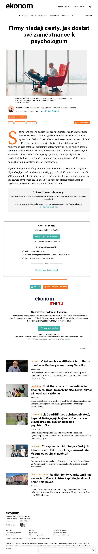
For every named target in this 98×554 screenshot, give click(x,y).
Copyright (9, 516)
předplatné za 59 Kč (48, 207)
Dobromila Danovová (31, 538)
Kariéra (31, 530)
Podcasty (65, 15)
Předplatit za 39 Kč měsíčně (46, 237)
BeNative (88, 16)
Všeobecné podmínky (36, 535)
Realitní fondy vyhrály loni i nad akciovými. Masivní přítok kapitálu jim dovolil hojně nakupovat (61, 478)
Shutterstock (25, 102)
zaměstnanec (20, 123)
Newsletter (33, 532)
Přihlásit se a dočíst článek (46, 270)
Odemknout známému (57, 287)
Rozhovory (42, 15)
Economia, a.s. (27, 516)
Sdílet (37, 287)
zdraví (11, 123)
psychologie (31, 123)
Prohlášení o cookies (60, 530)
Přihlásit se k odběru (49, 328)
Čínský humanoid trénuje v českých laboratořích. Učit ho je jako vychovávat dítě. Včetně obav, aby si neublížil (60, 450)
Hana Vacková (22, 108)
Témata (33, 15)
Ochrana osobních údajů (61, 535)
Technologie (54, 15)
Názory (25, 15)
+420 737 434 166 (45, 538)
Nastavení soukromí (59, 532)
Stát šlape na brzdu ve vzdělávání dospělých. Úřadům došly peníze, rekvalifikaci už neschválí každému (61, 389)
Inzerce (8, 538)
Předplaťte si (63, 7)
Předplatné (9, 535)
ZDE (68, 339)
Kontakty (9, 530)
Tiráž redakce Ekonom (13, 532)
